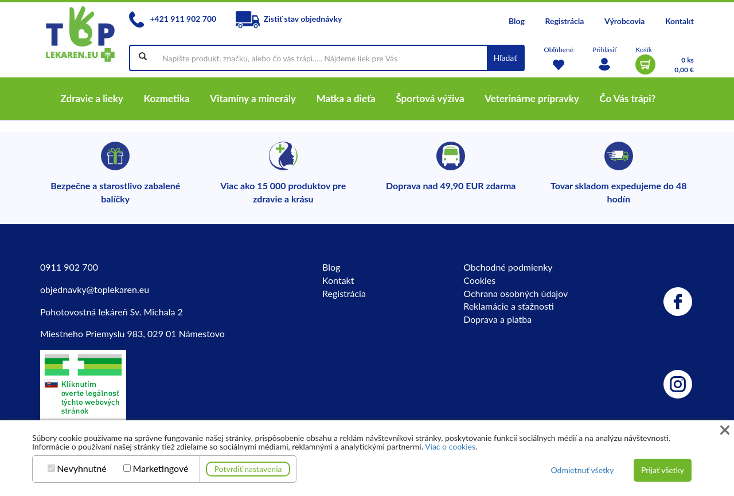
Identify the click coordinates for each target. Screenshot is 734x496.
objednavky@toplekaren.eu (94, 289)
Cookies (479, 280)
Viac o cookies (450, 446)
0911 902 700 (69, 266)
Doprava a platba (497, 319)
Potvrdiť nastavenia (248, 469)
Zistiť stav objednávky (289, 19)
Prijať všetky (662, 470)
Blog (517, 21)
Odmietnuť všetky (582, 470)
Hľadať (505, 58)
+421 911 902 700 (172, 19)
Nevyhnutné (82, 468)
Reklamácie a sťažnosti (508, 305)
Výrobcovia (624, 21)
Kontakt (679, 21)
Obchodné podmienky (507, 266)
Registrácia (564, 21)
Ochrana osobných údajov (515, 293)
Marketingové (161, 468)
